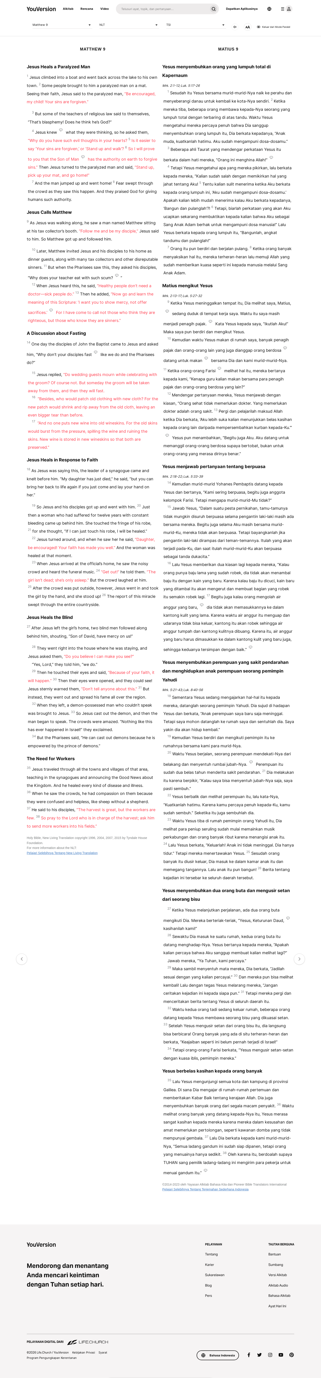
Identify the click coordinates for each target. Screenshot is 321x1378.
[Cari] (162, 8)
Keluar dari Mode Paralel (273, 27)
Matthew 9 (62, 25)
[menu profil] (285, 8)
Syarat (103, 1352)
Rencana (86, 8)
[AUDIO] (235, 26)
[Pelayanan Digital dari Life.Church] (160, 1339)
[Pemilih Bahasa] (269, 8)
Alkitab (68, 8)
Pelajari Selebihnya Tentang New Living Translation (62, 853)
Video (104, 8)
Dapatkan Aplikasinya (242, 8)
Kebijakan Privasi (83, 1352)
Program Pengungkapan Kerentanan (52, 1358)
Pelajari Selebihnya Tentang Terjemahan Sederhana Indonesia (205, 1189)
